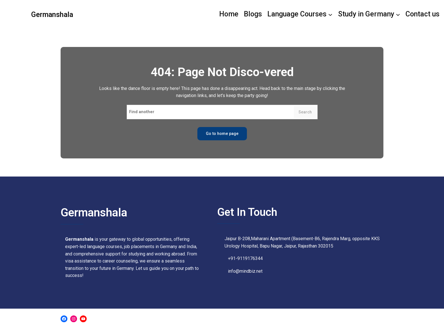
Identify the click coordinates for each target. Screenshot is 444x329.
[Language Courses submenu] (299, 14)
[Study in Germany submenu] (369, 14)
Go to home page (222, 133)
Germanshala (52, 14)
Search (305, 112)
